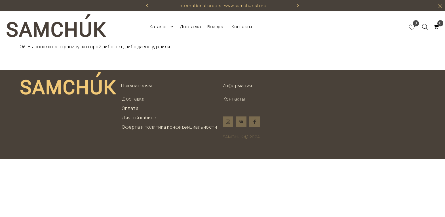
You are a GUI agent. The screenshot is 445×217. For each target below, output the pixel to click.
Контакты (242, 27)
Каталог (161, 26)
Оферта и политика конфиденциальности (169, 127)
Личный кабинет (140, 117)
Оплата (130, 108)
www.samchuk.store (245, 6)
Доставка (190, 27)
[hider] (440, 6)
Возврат (216, 27)
